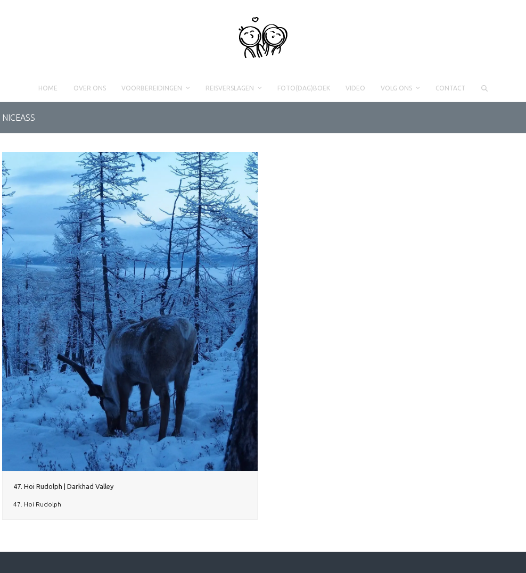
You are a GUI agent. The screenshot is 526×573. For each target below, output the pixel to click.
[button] (484, 88)
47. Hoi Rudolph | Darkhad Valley (63, 486)
